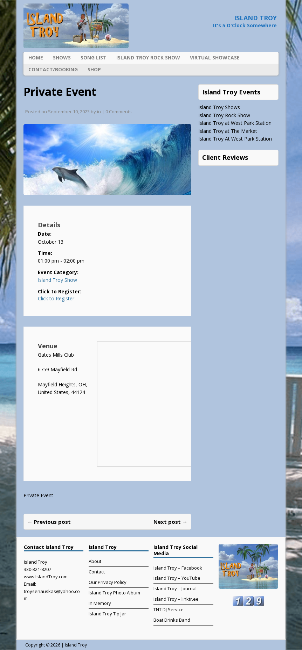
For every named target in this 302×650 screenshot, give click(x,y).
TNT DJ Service (168, 609)
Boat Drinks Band (171, 620)
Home (35, 57)
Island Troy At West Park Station (235, 138)
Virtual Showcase (215, 57)
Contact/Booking (53, 69)
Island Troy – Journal (175, 588)
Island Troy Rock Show (148, 57)
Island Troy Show (57, 280)
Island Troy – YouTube (176, 578)
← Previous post (49, 521)
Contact (97, 572)
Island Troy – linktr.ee (176, 599)
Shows (62, 57)
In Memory (100, 603)
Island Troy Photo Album (114, 593)
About (95, 561)
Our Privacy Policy (107, 582)
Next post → (170, 521)
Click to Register (56, 298)
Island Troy (76, 645)
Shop (94, 69)
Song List (94, 57)
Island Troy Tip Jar (107, 613)
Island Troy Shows (219, 107)
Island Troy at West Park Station (235, 123)
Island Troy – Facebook (177, 568)
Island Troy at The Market (227, 131)
